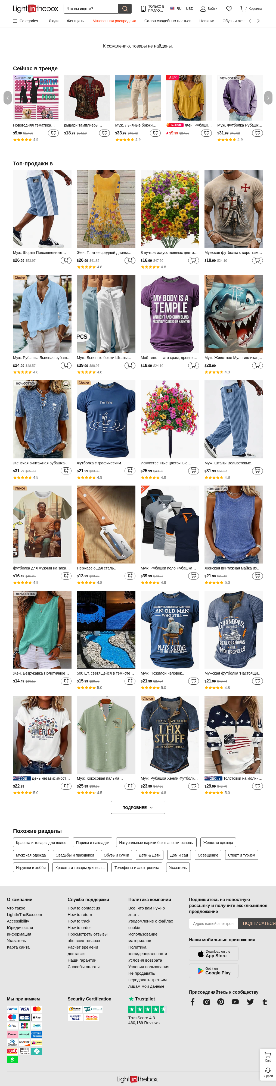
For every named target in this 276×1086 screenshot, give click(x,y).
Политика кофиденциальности (147, 950)
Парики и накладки (92, 843)
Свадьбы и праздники (75, 855)
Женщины (75, 21)
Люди (53, 21)
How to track (79, 921)
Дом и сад (179, 855)
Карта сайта (18, 947)
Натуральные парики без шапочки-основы (156, 843)
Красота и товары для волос (41, 843)
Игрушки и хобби (31, 867)
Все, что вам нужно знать (146, 911)
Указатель (178, 867)
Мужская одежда (31, 855)
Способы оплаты (84, 966)
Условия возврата (145, 960)
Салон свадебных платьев (167, 21)
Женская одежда (218, 843)
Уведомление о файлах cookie (150, 924)
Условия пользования (148, 966)
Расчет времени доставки (83, 950)
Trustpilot (141, 999)
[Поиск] (91, 9)
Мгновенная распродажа (114, 21)
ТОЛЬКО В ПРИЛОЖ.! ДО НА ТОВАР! (156, 8)
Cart (270, 1056)
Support (268, 1076)
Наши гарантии (82, 960)
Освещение (208, 855)
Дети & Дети (149, 855)
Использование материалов (142, 937)
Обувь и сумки (116, 855)
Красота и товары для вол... (80, 867)
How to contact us (84, 908)
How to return (80, 914)
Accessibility (18, 921)
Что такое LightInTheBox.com (24, 911)
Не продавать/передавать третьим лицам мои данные (147, 980)
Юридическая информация (20, 930)
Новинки (207, 21)
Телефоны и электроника (136, 867)
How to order (79, 927)
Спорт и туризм (241, 855)
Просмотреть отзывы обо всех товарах (88, 937)
